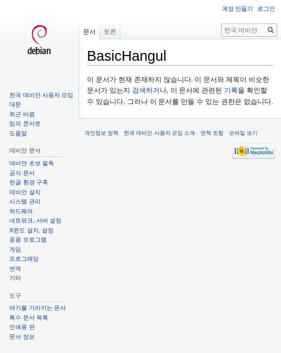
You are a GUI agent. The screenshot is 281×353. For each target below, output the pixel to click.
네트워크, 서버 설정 (35, 220)
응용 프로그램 (27, 239)
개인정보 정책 (101, 133)
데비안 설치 (24, 192)
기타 (15, 278)
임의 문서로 (24, 123)
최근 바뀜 (21, 114)
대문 (15, 104)
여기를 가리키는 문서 (37, 307)
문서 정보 (21, 336)
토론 (110, 31)
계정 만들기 (237, 8)
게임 (15, 249)
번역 (15, 268)
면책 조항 (212, 133)
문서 (89, 31)
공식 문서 (21, 173)
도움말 (18, 133)
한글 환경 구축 (28, 182)
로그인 (266, 8)
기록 (231, 90)
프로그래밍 (24, 258)
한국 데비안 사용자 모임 (41, 95)
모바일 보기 (243, 133)
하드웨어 (21, 211)
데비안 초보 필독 (31, 163)
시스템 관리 (24, 201)
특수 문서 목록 (28, 317)
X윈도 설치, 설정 (31, 230)
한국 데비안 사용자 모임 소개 (159, 133)
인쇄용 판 (21, 327)
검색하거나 (149, 90)
